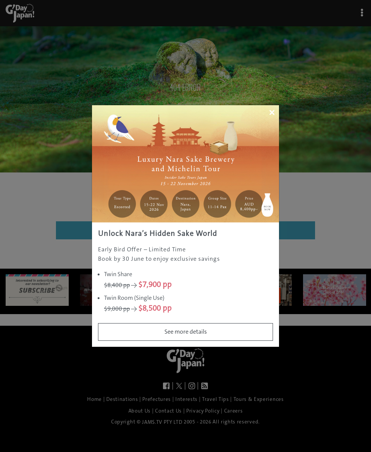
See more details (185, 332)
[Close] (271, 112)
